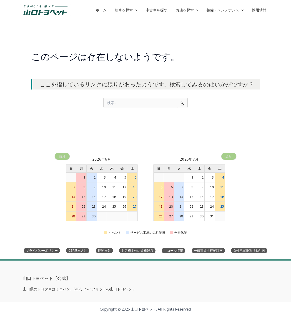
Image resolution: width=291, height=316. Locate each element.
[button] (139, 10)
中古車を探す (160, 9)
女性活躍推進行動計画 (249, 250)
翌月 (228, 154)
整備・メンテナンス (226, 10)
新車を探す (130, 10)
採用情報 (259, 9)
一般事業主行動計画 (208, 250)
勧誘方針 (104, 250)
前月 (62, 154)
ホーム (106, 9)
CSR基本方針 (77, 250)
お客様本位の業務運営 (137, 250)
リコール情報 (173, 250)
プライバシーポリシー (42, 250)
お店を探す (189, 10)
